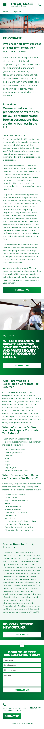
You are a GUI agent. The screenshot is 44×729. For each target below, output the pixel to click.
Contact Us (22, 365)
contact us (22, 290)
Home (5, 11)
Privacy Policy (16, 723)
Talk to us (22, 635)
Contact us (12, 716)
